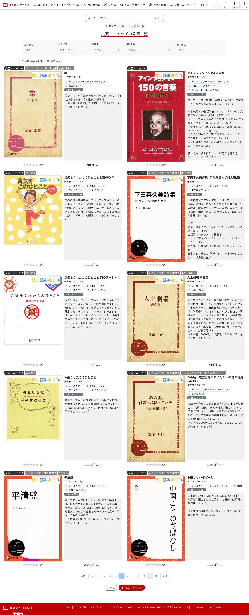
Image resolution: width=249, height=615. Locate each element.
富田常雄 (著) (73, 85)
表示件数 (181, 44)
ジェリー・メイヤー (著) (202, 85)
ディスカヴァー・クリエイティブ (84, 190)
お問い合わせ (96, 607)
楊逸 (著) (237, 485)
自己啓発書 (92, 5)
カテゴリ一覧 (114, 26)
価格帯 (95, 44)
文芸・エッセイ (181, 5)
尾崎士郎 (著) (196, 290)
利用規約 (161, 607)
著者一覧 (137, 26)
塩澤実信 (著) (196, 393)
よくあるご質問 (80, 607)
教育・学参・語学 (132, 5)
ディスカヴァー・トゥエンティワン (85, 81)
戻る (110, 587)
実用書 (110, 5)
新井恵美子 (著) (74, 489)
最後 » (166, 576)
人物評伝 (63, 473)
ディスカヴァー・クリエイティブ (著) (86, 290)
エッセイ (30, 373)
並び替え (28, 44)
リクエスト (110, 607)
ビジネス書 (70, 5)
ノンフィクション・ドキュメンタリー (203, 373)
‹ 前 (92, 576)
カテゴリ (62, 44)
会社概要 (218, 607)
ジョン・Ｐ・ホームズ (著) (203, 89)
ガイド (68, 607)
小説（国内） (66, 68)
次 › (156, 576)
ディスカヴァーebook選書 (41, 68)
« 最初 (83, 576)
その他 (202, 5)
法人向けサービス (125, 607)
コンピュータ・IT (46, 5)
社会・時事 (157, 5)
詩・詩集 (30, 173)
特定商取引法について (178, 607)
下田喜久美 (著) (197, 190)
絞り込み (130, 44)
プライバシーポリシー (201, 607)
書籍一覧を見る (132, 587)
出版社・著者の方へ (145, 607)
